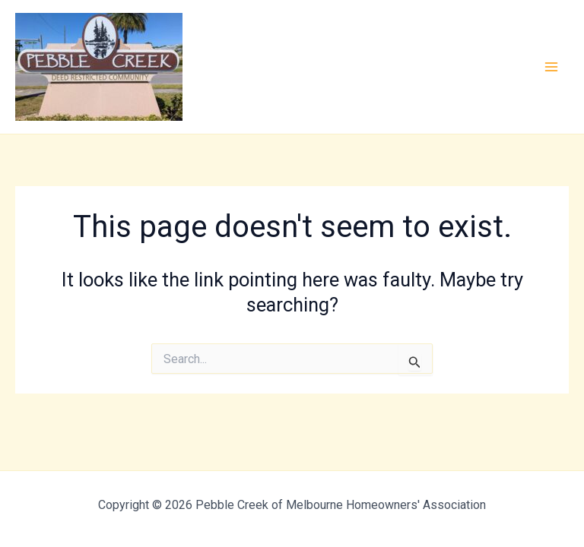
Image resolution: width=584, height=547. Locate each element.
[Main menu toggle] (552, 66)
